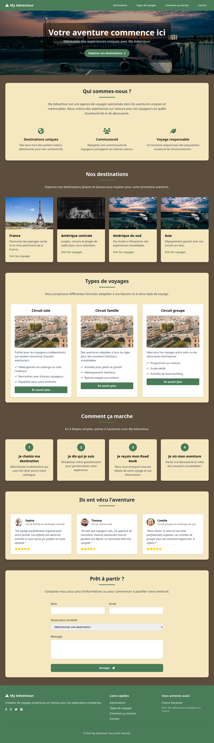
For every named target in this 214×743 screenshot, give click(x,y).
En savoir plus (41, 390)
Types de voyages (146, 5)
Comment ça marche (177, 5)
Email (112, 604)
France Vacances (172, 703)
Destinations (120, 5)
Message (56, 636)
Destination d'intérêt (64, 620)
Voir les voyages (19, 256)
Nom (54, 604)
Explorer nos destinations (107, 53)
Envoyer (107, 668)
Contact (202, 5)
